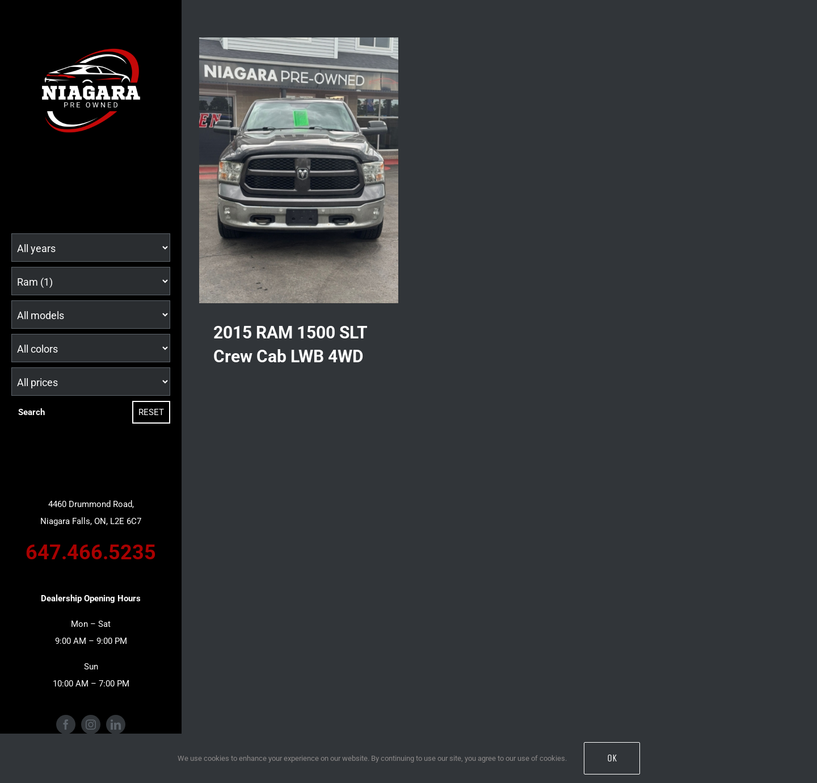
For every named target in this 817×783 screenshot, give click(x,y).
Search (31, 412)
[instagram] (90, 724)
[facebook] (65, 724)
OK (612, 758)
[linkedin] (115, 724)
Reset (151, 412)
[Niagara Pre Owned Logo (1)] (91, 38)
